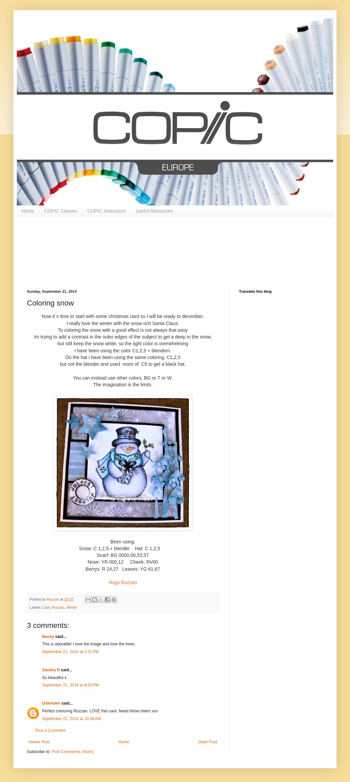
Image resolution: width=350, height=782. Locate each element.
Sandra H (51, 670)
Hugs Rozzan (123, 582)
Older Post (207, 742)
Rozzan (58, 607)
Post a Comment (50, 730)
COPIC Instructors (106, 211)
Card (46, 607)
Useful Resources (154, 211)
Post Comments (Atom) (72, 751)
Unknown (51, 703)
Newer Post (39, 742)
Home (28, 211)
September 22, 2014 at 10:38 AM (71, 718)
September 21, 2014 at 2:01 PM (70, 651)
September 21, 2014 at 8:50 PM (70, 685)
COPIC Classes (60, 211)
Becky (48, 636)
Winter (72, 607)
